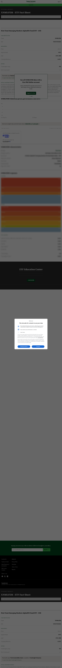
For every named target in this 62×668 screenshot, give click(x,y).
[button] (31, 332)
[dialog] (31, 334)
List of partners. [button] (40, 337)
